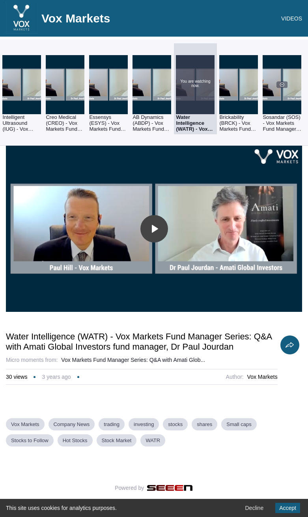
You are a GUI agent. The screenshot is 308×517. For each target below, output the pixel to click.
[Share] (289, 344)
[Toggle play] (154, 229)
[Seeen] (169, 487)
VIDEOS (291, 18)
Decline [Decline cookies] (254, 508)
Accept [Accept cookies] (287, 508)
